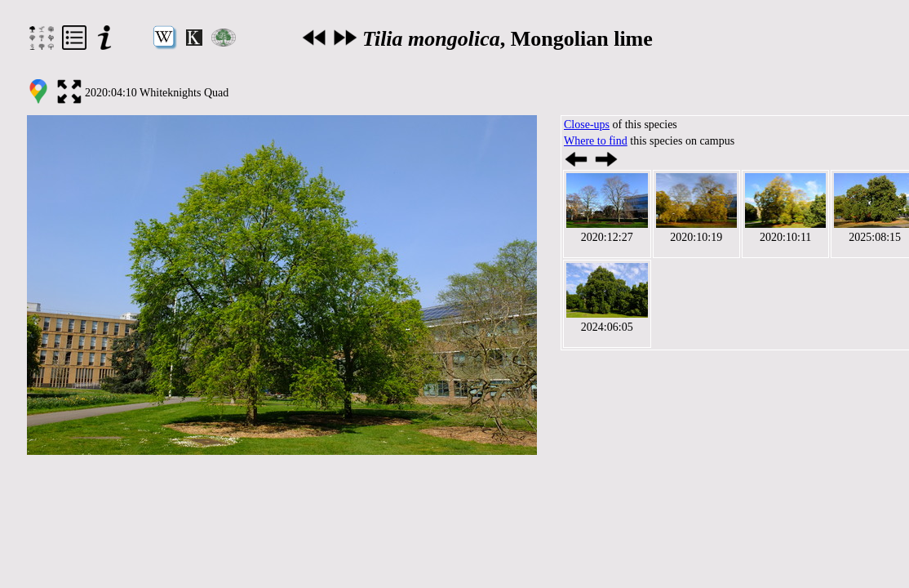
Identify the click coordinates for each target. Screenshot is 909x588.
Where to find (595, 141)
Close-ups (587, 124)
